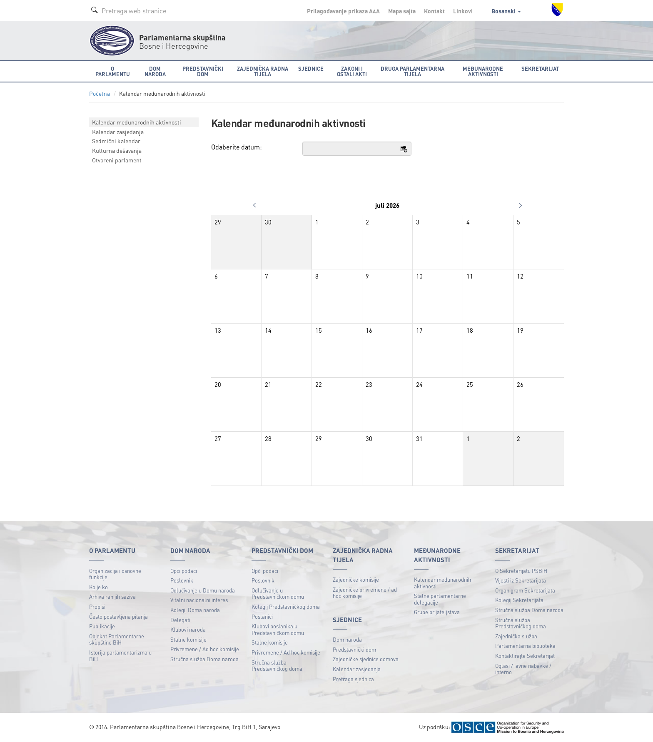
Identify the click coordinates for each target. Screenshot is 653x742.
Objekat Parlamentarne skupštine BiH (116, 639)
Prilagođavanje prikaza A (343, 11)
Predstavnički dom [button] (202, 71)
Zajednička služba (516, 636)
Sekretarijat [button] (540, 68)
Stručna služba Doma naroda (204, 658)
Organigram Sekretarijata (525, 590)
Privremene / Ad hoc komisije (204, 648)
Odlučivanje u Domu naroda (202, 590)
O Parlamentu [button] (112, 71)
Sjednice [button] (311, 68)
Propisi (97, 606)
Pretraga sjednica (353, 678)
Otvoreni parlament (117, 160)
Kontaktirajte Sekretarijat (525, 655)
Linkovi (463, 11)
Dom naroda (347, 639)
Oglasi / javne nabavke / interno (523, 669)
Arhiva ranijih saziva (112, 596)
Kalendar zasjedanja (118, 131)
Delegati (180, 619)
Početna (99, 93)
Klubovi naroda (188, 629)
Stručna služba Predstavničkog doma (277, 665)
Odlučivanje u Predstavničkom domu (278, 593)
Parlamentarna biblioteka (525, 645)
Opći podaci (183, 570)
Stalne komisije (188, 639)
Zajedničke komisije (356, 579)
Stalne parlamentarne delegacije (440, 599)
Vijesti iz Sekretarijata (520, 580)
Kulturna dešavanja (117, 150)
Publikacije (102, 626)
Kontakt (434, 11)
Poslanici (262, 616)
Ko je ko (98, 586)
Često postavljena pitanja (118, 616)
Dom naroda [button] (155, 71)
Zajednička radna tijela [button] (262, 71)
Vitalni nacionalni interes (199, 599)
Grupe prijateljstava (437, 611)
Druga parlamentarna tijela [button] (412, 71)
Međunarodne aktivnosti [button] (483, 71)
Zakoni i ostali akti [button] (352, 71)
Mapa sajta (402, 11)
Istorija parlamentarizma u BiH (120, 655)
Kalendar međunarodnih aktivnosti (136, 122)
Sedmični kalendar (116, 140)
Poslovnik (181, 580)
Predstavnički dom (354, 649)
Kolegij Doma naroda (195, 609)
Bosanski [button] (506, 11)
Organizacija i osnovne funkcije (115, 574)
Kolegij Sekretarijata (519, 599)
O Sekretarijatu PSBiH (521, 570)
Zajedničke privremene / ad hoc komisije (365, 593)
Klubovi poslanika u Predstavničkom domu (278, 629)
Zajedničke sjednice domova (366, 658)
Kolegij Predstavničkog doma (286, 606)
